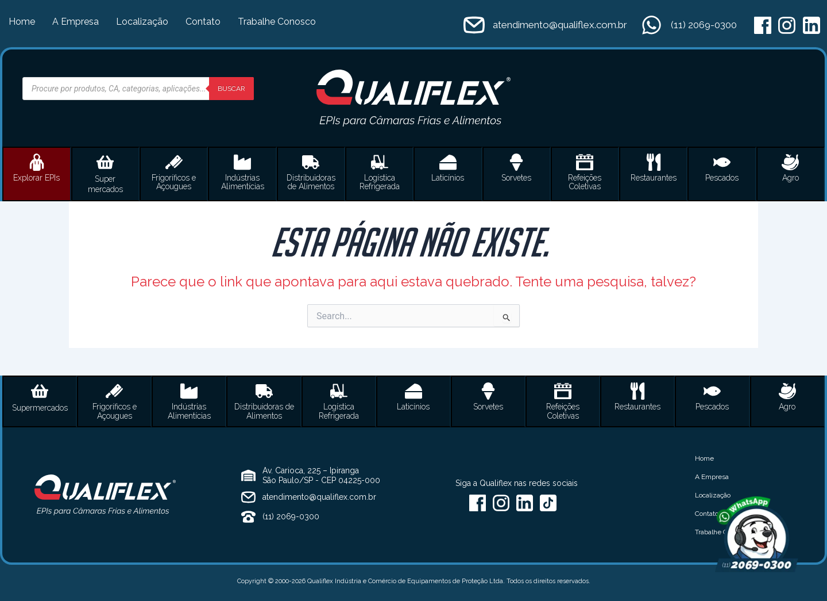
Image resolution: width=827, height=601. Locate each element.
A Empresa (75, 21)
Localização (142, 21)
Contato (203, 21)
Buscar (231, 89)
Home (22, 21)
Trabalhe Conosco (277, 21)
